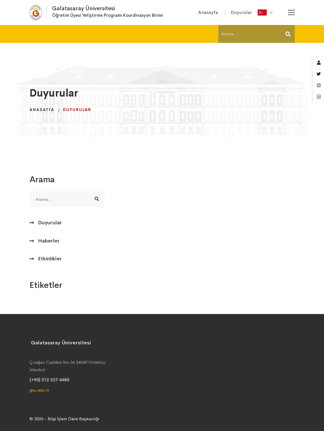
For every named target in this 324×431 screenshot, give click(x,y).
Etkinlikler (50, 259)
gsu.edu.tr (39, 390)
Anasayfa (41, 109)
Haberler (49, 241)
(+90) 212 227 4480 (49, 379)
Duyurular (50, 222)
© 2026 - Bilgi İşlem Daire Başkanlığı (64, 418)
